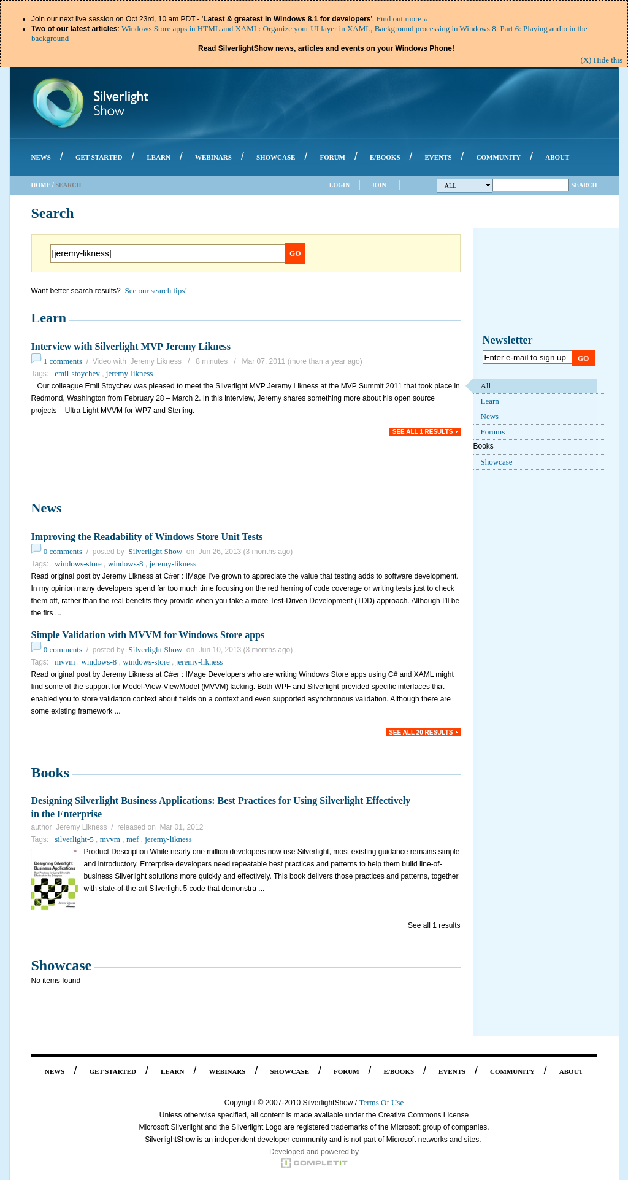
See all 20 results (421, 732)
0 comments (63, 551)
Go (295, 253)
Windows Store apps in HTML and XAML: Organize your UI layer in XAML (245, 28)
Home (41, 185)
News (46, 507)
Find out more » (401, 18)
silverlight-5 (74, 839)
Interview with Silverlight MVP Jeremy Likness (131, 346)
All (468, 185)
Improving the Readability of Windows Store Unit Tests (147, 536)
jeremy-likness (129, 373)
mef (132, 839)
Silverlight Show (155, 551)
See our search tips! (155, 290)
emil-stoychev (77, 373)
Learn (48, 317)
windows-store (78, 563)
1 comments (63, 361)
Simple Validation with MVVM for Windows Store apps (148, 635)
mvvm (65, 661)
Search (584, 185)
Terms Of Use (381, 1102)
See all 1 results (422, 431)
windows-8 (126, 563)
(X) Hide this (601, 59)
